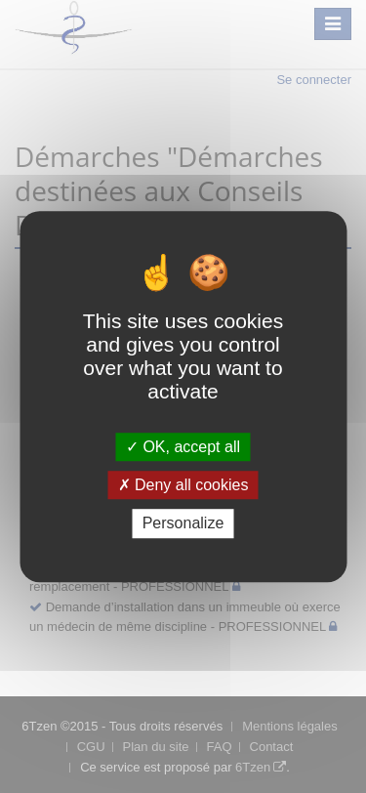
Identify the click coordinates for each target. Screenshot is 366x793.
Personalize (183, 524)
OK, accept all (183, 446)
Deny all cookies (183, 485)
